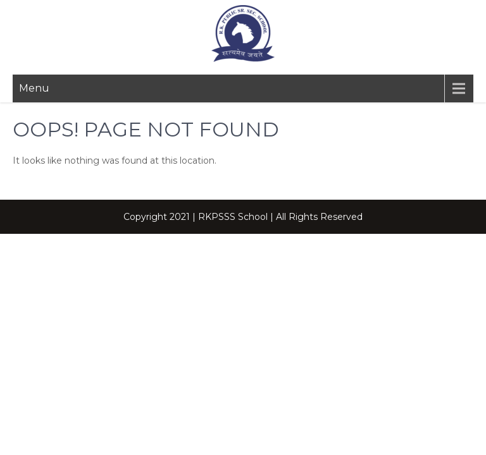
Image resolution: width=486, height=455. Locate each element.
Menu (34, 88)
